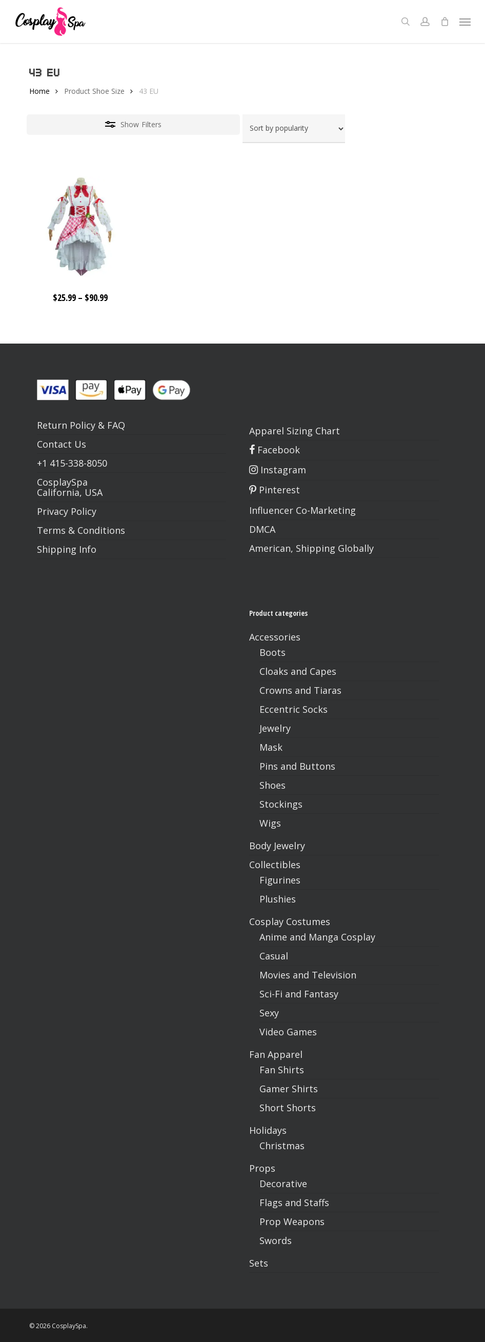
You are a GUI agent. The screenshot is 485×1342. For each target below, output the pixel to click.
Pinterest (274, 490)
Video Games (288, 1032)
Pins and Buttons (297, 766)
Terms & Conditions (81, 530)
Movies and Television (307, 975)
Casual (273, 956)
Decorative (283, 1183)
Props (262, 1168)
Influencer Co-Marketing (302, 510)
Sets (258, 1263)
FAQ (116, 425)
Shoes (272, 785)
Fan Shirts (281, 1070)
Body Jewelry (277, 845)
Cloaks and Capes (297, 671)
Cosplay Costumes (289, 921)
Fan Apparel (275, 1054)
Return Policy (66, 425)
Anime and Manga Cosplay (317, 937)
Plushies (277, 899)
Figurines (279, 880)
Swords (275, 1240)
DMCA (262, 529)
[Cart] (444, 21)
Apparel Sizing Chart (294, 431)
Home (39, 91)
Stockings (280, 804)
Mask (270, 747)
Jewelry (275, 728)
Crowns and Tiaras (300, 690)
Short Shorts (287, 1107)
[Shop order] (294, 128)
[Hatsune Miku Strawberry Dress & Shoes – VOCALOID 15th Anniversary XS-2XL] (80, 226)
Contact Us (61, 444)
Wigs (270, 823)
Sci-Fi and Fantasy (298, 994)
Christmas (282, 1145)
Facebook (274, 450)
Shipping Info (66, 549)
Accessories (274, 637)
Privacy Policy (66, 511)
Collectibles (274, 864)
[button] (465, 21)
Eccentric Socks (293, 709)
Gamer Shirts (288, 1089)
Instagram (277, 470)
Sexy (269, 1013)
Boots (272, 652)
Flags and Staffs (294, 1202)
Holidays (268, 1130)
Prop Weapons (292, 1221)
